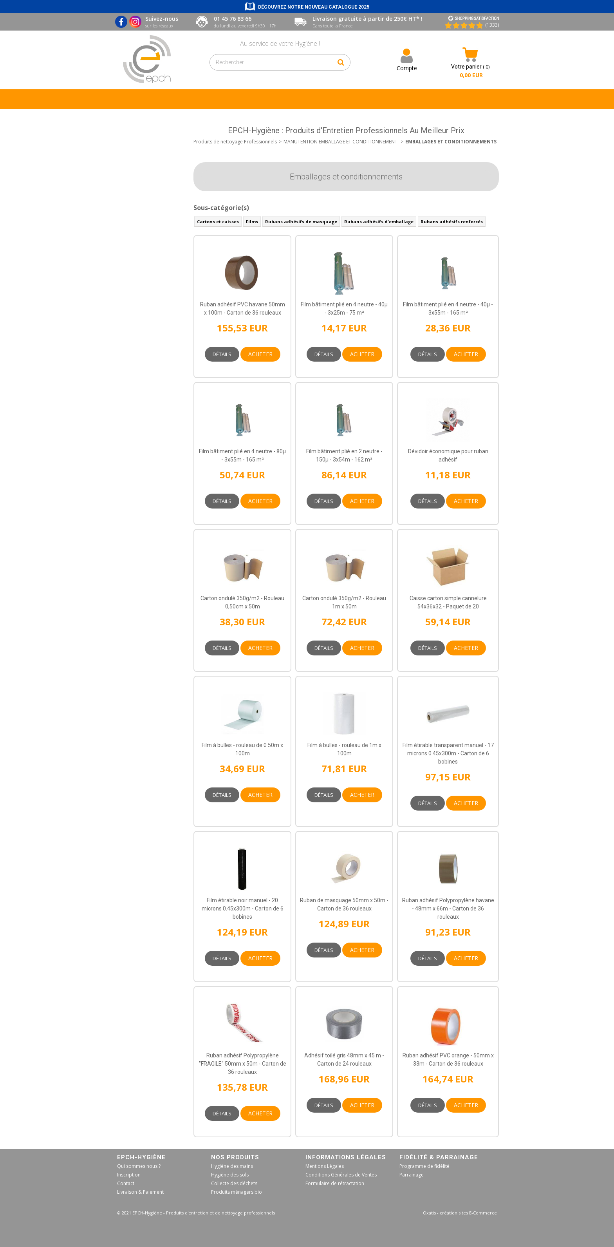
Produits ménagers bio (236, 1192)
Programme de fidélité (424, 1166)
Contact (125, 1183)
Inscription (129, 1174)
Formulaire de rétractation (334, 1183)
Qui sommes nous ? (139, 1166)
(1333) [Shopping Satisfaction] (492, 25)
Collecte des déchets (234, 1183)
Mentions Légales (324, 1166)
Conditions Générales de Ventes (341, 1174)
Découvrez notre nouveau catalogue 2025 (313, 7)
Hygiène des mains (232, 1166)
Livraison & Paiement (140, 1192)
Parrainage (411, 1174)
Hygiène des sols (230, 1174)
